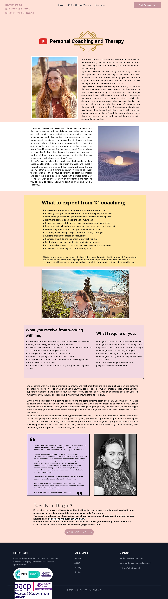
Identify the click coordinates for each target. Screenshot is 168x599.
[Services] (83, 558)
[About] (83, 563)
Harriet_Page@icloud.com (87, 524)
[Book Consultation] (147, 5)
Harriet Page (14, 4)
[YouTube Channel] (130, 568)
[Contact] (83, 572)
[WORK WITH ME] (79, 532)
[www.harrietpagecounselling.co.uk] (138, 563)
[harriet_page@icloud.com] (137, 558)
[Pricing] (83, 567)
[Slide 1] (56, 490)
